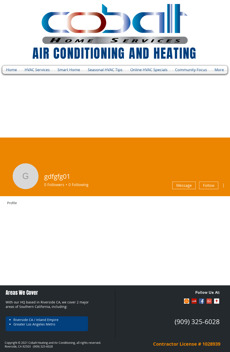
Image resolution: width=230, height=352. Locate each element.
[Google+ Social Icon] (209, 301)
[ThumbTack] (186, 301)
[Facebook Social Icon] (201, 301)
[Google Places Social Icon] (216, 301)
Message (184, 185)
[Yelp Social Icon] (194, 301)
